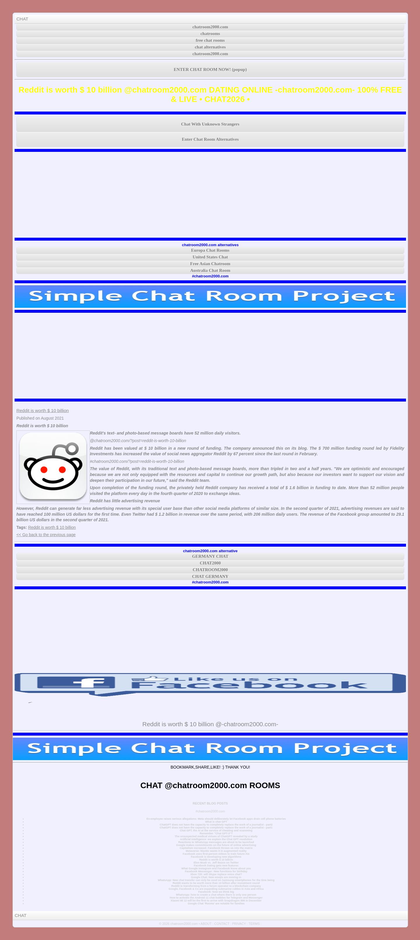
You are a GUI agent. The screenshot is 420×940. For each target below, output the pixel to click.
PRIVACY (239, 923)
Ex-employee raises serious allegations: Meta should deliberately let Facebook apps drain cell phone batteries (216, 818)
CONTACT (221, 923)
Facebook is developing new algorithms (216, 856)
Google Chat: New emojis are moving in (216, 877)
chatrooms (210, 33)
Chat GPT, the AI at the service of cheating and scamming (216, 830)
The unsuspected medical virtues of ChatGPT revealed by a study (216, 836)
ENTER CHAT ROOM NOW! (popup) (210, 69)
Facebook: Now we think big (216, 891)
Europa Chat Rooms (210, 250)
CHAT (22, 18)
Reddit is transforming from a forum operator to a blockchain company (216, 886)
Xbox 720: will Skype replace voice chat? (216, 874)
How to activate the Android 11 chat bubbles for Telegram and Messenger (216, 897)
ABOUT (206, 923)
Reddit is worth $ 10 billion (42, 410)
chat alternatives (210, 47)
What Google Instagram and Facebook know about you (216, 868)
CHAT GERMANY (210, 576)
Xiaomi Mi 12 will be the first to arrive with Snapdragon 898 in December (216, 900)
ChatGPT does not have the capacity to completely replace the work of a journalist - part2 (216, 824)
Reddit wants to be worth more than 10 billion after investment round (216, 883)
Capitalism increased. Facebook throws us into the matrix (216, 848)
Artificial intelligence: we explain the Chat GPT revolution (216, 839)
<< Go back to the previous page (46, 534)
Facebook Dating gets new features (216, 865)
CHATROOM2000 (210, 569)
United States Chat (210, 257)
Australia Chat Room (210, 270)
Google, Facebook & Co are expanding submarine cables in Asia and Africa (216, 888)
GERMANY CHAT (210, 556)
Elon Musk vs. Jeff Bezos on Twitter (216, 862)
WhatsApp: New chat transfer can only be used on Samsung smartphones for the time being (216, 880)
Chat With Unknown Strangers (210, 124)
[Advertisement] (210, 195)
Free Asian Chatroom (210, 263)
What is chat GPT (216, 821)
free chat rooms (210, 40)
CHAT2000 (210, 563)
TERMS (254, 923)
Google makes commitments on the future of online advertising (216, 845)
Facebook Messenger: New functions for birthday (216, 871)
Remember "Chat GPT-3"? (216, 833)
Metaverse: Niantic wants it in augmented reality (216, 850)
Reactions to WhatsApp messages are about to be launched (216, 842)
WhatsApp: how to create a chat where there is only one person (216, 894)
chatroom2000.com (210, 27)
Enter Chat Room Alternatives (210, 139)
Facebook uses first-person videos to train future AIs (216, 853)
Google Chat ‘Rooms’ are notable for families (216, 903)
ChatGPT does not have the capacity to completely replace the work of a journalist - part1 (216, 827)
